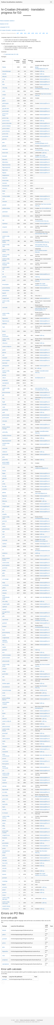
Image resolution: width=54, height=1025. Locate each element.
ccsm (3, 467)
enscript (4, 476)
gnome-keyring (6, 632)
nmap (3, 424)
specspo (4, 786)
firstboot (4, 626)
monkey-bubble (6, 196)
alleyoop (4, 76)
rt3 (3, 549)
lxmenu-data (5, 180)
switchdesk (5, 232)
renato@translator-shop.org (42, 88)
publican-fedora (6, 208)
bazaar (4, 865)
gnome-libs (5, 459)
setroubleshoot (6, 686)
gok (3, 481)
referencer (4, 343)
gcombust (4, 567)
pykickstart (5, 211)
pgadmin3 (4, 707)
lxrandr (4, 385)
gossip (4, 848)
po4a (3, 724)
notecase (4, 201)
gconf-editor (5, 674)
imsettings (4, 881)
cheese (4, 871)
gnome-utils (5, 454)
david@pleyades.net (40, 377)
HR (33, 33)
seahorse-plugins (6, 655)
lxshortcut (4, 188)
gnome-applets (6, 360)
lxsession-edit (5, 185)
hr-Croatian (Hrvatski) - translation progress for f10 (12, 30)
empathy (4, 514)
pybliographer (5, 365)
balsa (3, 801)
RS (44, 33)
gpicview (4, 139)
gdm (3, 840)
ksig (3, 398)
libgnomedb (5, 789)
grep (3, 142)
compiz (4, 94)
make (3, 407)
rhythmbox (5, 223)
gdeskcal (4, 295)
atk (3, 81)
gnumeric (4, 521)
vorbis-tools (5, 845)
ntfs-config (5, 601)
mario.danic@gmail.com (41, 493)
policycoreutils (5, 661)
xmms (3, 503)
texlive (4, 570)
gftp (3, 395)
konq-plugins (5, 284)
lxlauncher (4, 178)
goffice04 (4, 590)
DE (29, 33)
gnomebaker (5, 843)
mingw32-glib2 (6, 604)
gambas (4, 276)
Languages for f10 (4, 27)
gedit (3, 536)
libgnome (4, 496)
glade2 (4, 350)
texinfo (4, 635)
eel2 (3, 355)
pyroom (4, 758)
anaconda (4, 448)
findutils (4, 780)
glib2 (3, 573)
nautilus (4, 546)
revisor (4, 895)
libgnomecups (5, 321)
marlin (3, 741)
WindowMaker (5, 290)
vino (3, 534)
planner (4, 352)
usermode (4, 307)
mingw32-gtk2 (5, 506)
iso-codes (4, 792)
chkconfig (4, 87)
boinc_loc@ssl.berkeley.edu (42, 796)
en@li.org (37, 553)
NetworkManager (6, 71)
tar (3, 710)
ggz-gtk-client (5, 108)
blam (3, 84)
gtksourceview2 (6, 726)
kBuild (3, 713)
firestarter (4, 838)
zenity (3, 483)
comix (3, 91)
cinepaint (4, 746)
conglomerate (5, 637)
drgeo (3, 807)
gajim (3, 98)
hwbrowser (5, 149)
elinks (3, 855)
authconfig (5, 432)
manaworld (5, 751)
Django (4, 67)
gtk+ (3, 368)
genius (4, 106)
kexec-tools (5, 152)
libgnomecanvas (6, 164)
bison (3, 630)
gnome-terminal (6, 392)
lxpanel (4, 293)
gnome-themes (6, 131)
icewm (4, 695)
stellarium (4, 451)
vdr (3, 271)
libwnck (4, 820)
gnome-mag (5, 118)
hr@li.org (42, 71)
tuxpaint (4, 609)
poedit (3, 280)
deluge (4, 671)
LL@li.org (44, 152)
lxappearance (5, 175)
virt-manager (5, 579)
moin (3, 193)
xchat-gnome (5, 908)
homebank (5, 438)
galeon (4, 100)
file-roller (4, 486)
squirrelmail (5, 619)
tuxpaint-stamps (6, 906)
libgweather (5, 318)
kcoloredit (4, 540)
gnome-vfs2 (5, 133)
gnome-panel (5, 417)
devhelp (4, 809)
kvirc (3, 652)
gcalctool (4, 623)
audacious (4, 553)
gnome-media (5, 415)
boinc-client (5, 795)
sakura (4, 377)
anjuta (3, 823)
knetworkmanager (6, 690)
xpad (3, 412)
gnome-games (6, 565)
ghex (3, 457)
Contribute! (40, 1020)
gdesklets (4, 857)
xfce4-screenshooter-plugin (6, 597)
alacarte (4, 74)
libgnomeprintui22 (6, 440)
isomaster (4, 357)
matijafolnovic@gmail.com (41, 468)
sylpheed (4, 606)
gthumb (4, 145)
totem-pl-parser (6, 738)
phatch (4, 890)
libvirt (3, 680)
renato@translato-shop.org (41, 221)
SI (47, 33)
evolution (4, 489)
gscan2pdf (5, 733)
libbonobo (4, 159)
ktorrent (4, 874)
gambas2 (4, 649)
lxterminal (4, 363)
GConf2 (4, 404)
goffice (4, 587)
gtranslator (5, 777)
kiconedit (4, 156)
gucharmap (5, 409)
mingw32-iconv (6, 835)
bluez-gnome (5, 763)
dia (3, 511)
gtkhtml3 (4, 478)
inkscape (4, 860)
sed (3, 716)
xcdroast (4, 668)
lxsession (4, 183)
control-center (5, 562)
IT (40, 33)
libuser (4, 331)
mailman (4, 543)
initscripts (4, 421)
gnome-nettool (6, 128)
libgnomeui (5, 170)
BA (22, 33)
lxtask (3, 191)
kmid (3, 575)
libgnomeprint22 (6, 167)
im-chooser (5, 813)
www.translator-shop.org (41, 233)
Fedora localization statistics (11, 2)
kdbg (3, 825)
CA (25, 33)
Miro (3, 743)
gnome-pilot (5, 799)
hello (3, 555)
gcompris (4, 877)
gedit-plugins (5, 103)
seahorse (4, 782)
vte (3, 274)
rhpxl (3, 327)
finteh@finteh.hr (39, 708)
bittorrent (4, 718)
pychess (4, 892)
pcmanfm (4, 887)
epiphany (4, 323)
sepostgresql (5, 383)
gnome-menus (6, 120)
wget (3, 531)
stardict (4, 647)
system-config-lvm (6, 346)
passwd (4, 205)
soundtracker (5, 585)
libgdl (3, 402)
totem (3, 736)
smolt (3, 693)
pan (3, 770)
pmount (4, 498)
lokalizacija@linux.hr (45, 76)
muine (3, 828)
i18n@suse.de (43, 690)
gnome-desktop (6, 287)
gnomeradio (5, 136)
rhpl (3, 220)
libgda (3, 473)
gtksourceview (5, 529)
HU (37, 33)
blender (4, 470)
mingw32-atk (5, 298)
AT (18, 33)
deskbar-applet (6, 683)
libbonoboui (5, 162)
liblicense (4, 501)
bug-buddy (5, 804)
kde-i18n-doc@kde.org (45, 208)
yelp (3, 676)
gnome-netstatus (6, 126)
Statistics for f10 (4, 24)
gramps (4, 375)
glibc (3, 616)
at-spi (3, 79)
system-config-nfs (6, 721)
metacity (4, 593)
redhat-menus (5, 216)
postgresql (5, 380)
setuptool (4, 227)
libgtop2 (4, 172)
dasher (4, 526)
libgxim (4, 884)
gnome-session (6, 657)
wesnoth (4, 868)
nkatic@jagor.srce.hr (45, 543)
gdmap (4, 492)
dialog (3, 749)
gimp (3, 523)
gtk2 (3, 509)
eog (3, 644)
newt (3, 199)
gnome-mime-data (6, 123)
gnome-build (5, 111)
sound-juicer (5, 761)
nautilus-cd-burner (6, 435)
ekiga (3, 582)
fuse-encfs (5, 863)
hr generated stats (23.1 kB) (11, 54)
